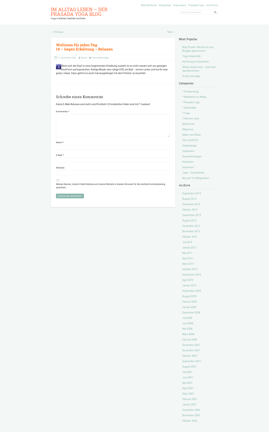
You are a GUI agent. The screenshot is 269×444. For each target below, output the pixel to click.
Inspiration (188, 167)
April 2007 (187, 388)
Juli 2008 (187, 318)
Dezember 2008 (191, 312)
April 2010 (187, 280)
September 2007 (191, 361)
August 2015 (189, 198)
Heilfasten (188, 161)
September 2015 (191, 193)
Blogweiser (165, 5)
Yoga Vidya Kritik (191, 56)
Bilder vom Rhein (191, 134)
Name (59, 146)
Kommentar (62, 111)
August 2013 (189, 220)
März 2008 (188, 334)
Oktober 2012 (189, 236)
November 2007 (191, 350)
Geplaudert (188, 151)
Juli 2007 (187, 372)
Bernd (84, 58)
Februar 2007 (189, 399)
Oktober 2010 (189, 269)
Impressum (180, 5)
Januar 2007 (189, 404)
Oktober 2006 (189, 420)
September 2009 (191, 290)
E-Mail (60, 159)
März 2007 (188, 393)
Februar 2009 (189, 301)
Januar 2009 (189, 307)
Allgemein (187, 129)
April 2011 (187, 258)
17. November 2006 (67, 58)
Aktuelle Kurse (149, 5)
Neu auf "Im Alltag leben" (196, 178)
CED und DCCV (190, 140)
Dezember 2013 (191, 204)
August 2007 (189, 366)
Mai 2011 (187, 253)
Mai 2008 (187, 328)
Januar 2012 (189, 247)
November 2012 (191, 231)
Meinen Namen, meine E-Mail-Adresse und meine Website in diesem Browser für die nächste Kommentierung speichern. (110, 190)
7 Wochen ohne (190, 118)
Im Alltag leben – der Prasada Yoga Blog (79, 11)
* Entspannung (190, 91)
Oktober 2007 (189, 355)
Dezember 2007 (191, 345)
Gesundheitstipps (100, 58)
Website (60, 172)
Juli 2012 (187, 242)
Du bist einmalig (191, 76)
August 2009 (189, 296)
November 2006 (191, 415)
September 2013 (191, 215)
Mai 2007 (187, 382)
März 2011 (188, 263)
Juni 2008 (187, 323)
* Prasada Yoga (191, 102)
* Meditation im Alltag (194, 97)
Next (171, 32)
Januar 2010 (189, 285)
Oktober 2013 (189, 209)
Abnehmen (188, 124)
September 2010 (191, 274)
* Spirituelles (189, 107)
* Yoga (186, 113)
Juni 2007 (187, 377)
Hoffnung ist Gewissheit (195, 61)
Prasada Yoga (196, 5)
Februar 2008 (189, 339)
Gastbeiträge (189, 145)
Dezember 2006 (191, 410)
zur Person (212, 5)
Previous (57, 32)
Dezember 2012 (191, 226)
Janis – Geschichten (193, 172)
